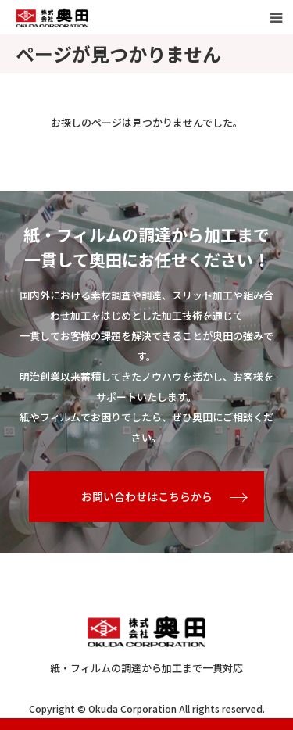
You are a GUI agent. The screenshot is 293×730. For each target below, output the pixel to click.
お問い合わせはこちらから (147, 496)
